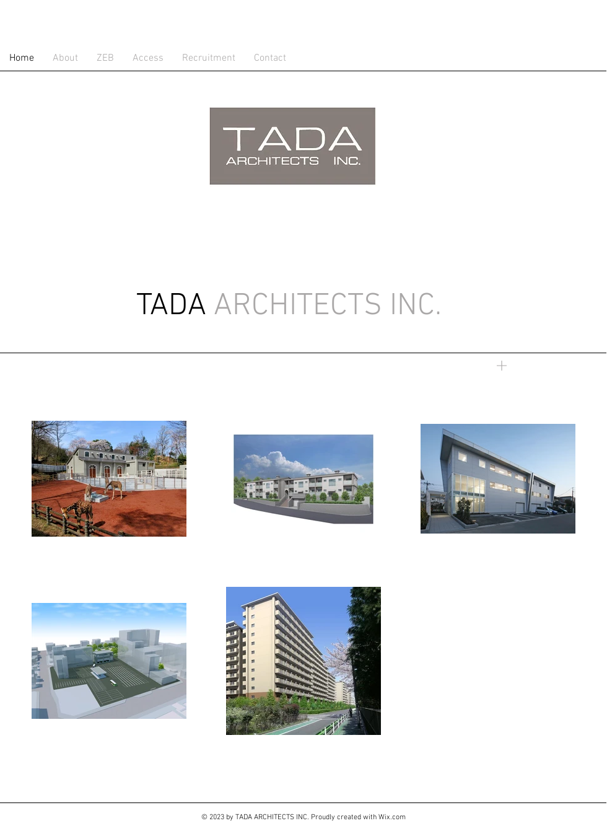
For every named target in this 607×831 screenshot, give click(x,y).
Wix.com (392, 817)
